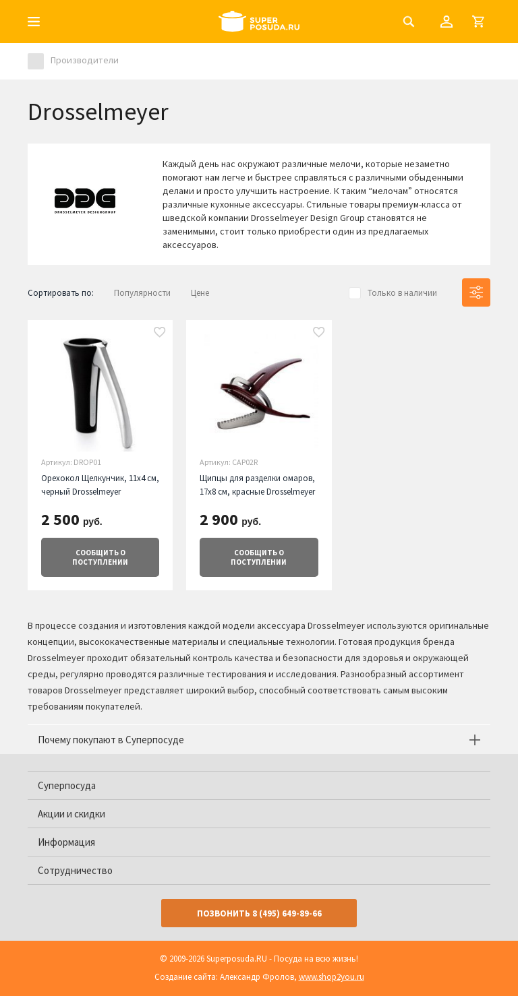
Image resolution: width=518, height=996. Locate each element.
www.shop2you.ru (331, 977)
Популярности (142, 293)
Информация (66, 842)
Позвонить (259, 913)
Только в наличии (402, 293)
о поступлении (100, 557)
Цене (200, 293)
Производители (85, 60)
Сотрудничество (75, 870)
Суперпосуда (67, 785)
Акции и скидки (71, 813)
